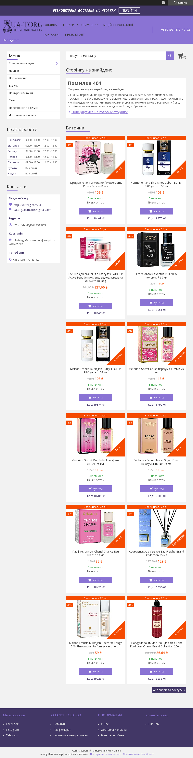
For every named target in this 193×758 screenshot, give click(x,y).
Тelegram (12, 735)
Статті (13, 100)
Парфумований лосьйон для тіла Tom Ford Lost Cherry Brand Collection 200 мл (156, 644)
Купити (98, 211)
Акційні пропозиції (118, 25)
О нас (105, 724)
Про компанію (18, 78)
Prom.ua (116, 750)
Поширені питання (21, 93)
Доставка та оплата (22, 115)
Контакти (50, 34)
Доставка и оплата (114, 729)
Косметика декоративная (70, 735)
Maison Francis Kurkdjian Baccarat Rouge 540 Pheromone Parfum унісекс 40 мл (95, 644)
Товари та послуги (78, 25)
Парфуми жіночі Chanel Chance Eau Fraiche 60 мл (95, 553)
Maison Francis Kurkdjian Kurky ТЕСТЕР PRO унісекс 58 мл (95, 370)
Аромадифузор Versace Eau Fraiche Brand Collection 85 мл (156, 553)
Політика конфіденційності (138, 754)
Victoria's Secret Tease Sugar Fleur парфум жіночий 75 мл (157, 462)
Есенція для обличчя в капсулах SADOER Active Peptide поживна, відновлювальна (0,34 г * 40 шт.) (95, 277)
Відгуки (14, 85)
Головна (50, 25)
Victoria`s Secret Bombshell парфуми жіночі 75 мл (95, 462)
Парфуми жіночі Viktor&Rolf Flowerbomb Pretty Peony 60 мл (95, 184)
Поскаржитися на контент (105, 754)
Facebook (12, 724)
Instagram (12, 729)
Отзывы (153, 724)
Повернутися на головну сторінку (99, 112)
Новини (14, 70)
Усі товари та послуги (167, 690)
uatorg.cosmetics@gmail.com (32, 210)
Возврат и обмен (112, 735)
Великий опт (74, 34)
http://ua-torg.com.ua (27, 205)
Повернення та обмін (23, 108)
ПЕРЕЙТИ (129, 10)
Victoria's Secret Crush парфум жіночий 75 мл (156, 370)
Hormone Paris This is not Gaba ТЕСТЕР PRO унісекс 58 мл (156, 184)
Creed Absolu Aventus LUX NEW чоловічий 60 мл (156, 275)
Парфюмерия (62, 729)
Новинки (59, 724)
